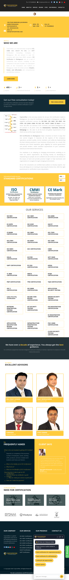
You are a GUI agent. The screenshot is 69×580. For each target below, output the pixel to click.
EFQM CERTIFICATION (53, 274)
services (35, 7)
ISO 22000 (27, 123)
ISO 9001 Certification (26, 536)
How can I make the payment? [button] (14, 480)
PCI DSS (24, 51)
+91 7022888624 (32, 2)
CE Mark (57, 123)
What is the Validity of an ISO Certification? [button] (17, 464)
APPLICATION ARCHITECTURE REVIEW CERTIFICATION (12, 325)
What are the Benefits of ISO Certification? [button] (17, 469)
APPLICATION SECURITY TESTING (54, 289)
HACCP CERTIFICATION (53, 225)
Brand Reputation (13, 500)
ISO (33, 48)
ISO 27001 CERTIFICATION (12, 241)
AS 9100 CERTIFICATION (32, 258)
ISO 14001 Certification (26, 538)
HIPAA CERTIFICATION (53, 266)
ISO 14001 (51, 121)
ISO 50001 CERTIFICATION (12, 250)
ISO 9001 (44, 121)
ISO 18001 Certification (26, 541)
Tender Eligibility (34, 500)
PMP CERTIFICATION (13, 282)
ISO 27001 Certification (26, 545)
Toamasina (55, 127)
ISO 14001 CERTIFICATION (32, 217)
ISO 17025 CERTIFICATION (53, 233)
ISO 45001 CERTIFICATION (32, 241)
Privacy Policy (61, 568)
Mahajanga (23, 130)
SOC (12, 51)
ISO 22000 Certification (26, 543)
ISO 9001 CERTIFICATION (12, 217)
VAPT (33, 51)
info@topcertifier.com (43, 2)
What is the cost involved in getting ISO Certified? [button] (18, 450)
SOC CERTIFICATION (34, 249)
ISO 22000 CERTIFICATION (53, 217)
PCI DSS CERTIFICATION (32, 266)
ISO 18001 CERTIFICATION (32, 233)
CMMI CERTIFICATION (53, 250)
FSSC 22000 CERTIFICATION (53, 324)
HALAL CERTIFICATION (12, 258)
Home (23, 7)
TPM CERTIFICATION (34, 282)
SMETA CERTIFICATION (32, 274)
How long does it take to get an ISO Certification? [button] (14, 472)
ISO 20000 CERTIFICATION (32, 289)
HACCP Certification (25, 550)
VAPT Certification (25, 552)
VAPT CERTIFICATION (14, 265)
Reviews (41, 7)
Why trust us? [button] (9, 467)
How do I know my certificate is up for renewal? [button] (16, 475)
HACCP (17, 51)
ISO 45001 (59, 121)
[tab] (18, 450)
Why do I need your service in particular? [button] (19, 478)
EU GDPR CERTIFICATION (12, 225)
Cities (46, 7)
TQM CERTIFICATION (55, 282)
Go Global (53, 500)
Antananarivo (47, 127)
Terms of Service (51, 573)
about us (28, 7)
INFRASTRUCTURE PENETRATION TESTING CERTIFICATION (33, 325)
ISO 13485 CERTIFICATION (53, 241)
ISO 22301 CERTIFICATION (32, 225)
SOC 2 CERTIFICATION (12, 289)
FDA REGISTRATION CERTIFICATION (54, 307)
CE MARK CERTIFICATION (12, 233)
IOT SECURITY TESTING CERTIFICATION (32, 308)
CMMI (8, 51)
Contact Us (61, 7)
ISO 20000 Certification (26, 547)
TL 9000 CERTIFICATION (12, 274)
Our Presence (53, 7)
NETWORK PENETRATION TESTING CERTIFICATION (12, 309)
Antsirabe (62, 127)
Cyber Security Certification (12, 297)
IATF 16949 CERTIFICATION (53, 258)
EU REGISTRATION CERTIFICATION (54, 316)
